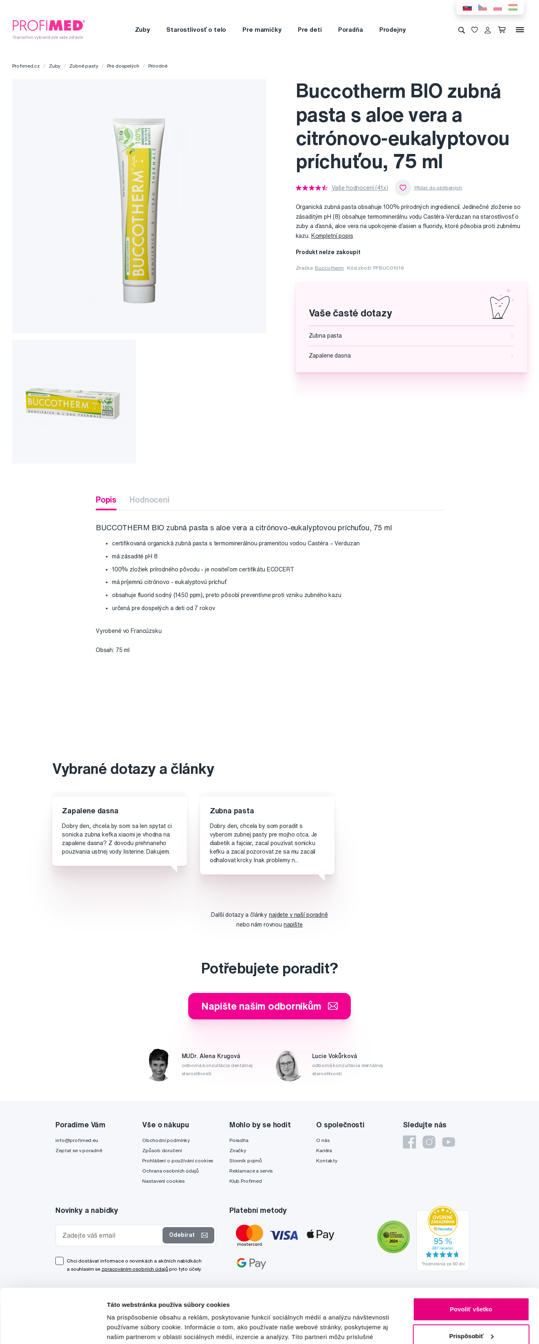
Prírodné (157, 65)
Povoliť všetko (471, 1258)
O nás (322, 1140)
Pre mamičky (261, 29)
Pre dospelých (123, 65)
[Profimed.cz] (49, 29)
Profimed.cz (26, 65)
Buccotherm (329, 267)
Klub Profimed (245, 1181)
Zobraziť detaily (130, 1327)
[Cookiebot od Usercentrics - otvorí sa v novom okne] (52, 1328)
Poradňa (350, 29)
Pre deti (310, 29)
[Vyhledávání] (461, 29)
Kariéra (324, 1150)
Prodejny (392, 29)
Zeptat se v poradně (78, 1150)
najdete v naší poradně (298, 915)
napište (293, 924)
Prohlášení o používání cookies (177, 1160)
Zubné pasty (83, 65)
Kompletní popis (332, 236)
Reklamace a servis (251, 1170)
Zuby (142, 29)
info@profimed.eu (76, 1140)
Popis (106, 499)
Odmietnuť (470, 1311)
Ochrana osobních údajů (170, 1170)
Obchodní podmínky (166, 1140)
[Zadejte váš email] (111, 1235)
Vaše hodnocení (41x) (360, 188)
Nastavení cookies (163, 1181)
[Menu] (520, 30)
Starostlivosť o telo (196, 29)
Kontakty (326, 1160)
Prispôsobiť (471, 1284)
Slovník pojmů (245, 1160)
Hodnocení (149, 499)
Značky (237, 1150)
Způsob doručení (162, 1150)
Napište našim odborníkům (269, 1006)
